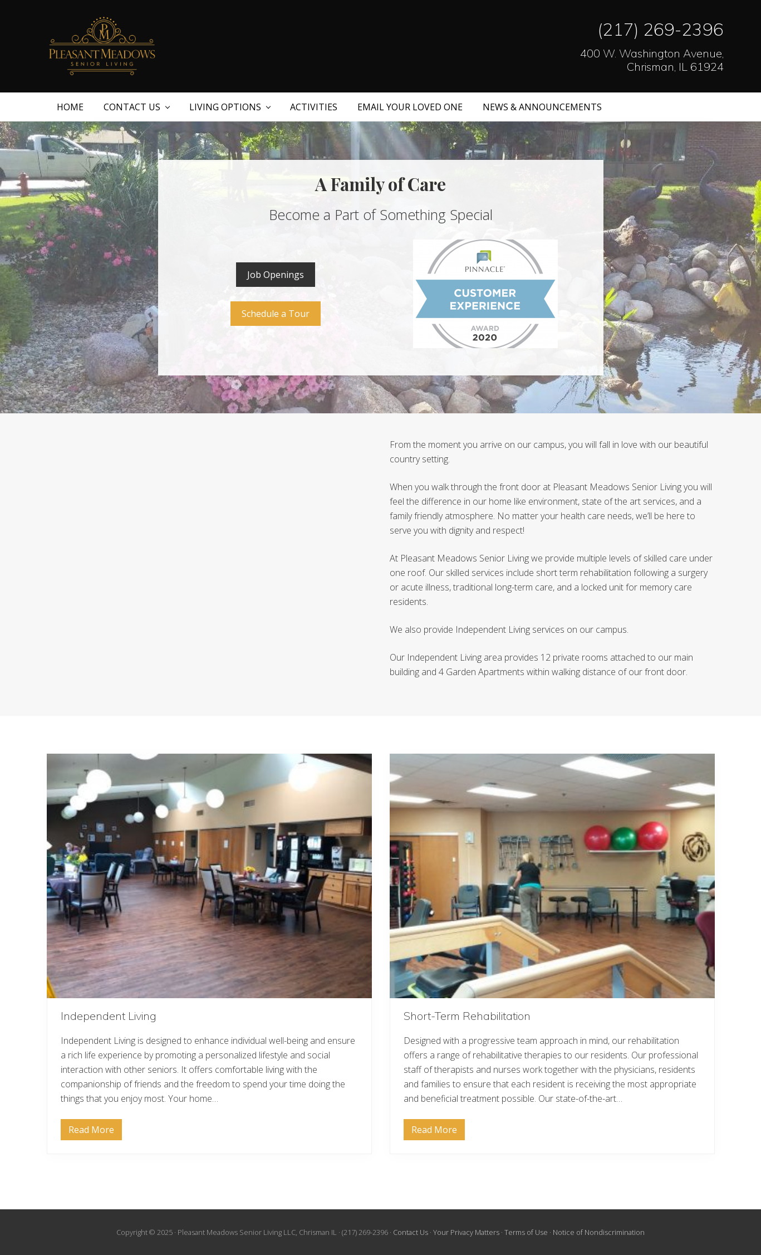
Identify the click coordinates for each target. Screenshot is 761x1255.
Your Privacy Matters (466, 1232)
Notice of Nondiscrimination (599, 1232)
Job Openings (275, 274)
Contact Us (410, 1232)
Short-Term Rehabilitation (467, 1016)
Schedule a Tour (276, 313)
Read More (91, 1132)
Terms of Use (526, 1232)
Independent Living (108, 1016)
